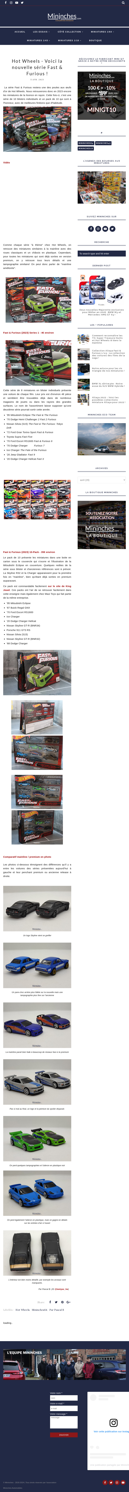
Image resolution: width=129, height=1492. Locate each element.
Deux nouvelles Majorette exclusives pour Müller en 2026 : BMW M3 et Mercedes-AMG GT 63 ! (102, 312)
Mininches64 (39, 1309)
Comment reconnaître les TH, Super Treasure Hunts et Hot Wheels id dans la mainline (107, 339)
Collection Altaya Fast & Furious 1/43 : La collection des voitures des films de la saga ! (108, 354)
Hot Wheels (23, 1309)
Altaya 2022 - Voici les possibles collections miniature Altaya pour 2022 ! (108, 400)
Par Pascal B (56, 1309)
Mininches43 (103, 143)
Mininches (9, 1482)
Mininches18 (86, 148)
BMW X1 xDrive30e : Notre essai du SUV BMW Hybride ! (108, 384)
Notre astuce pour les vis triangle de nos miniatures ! (108, 369)
